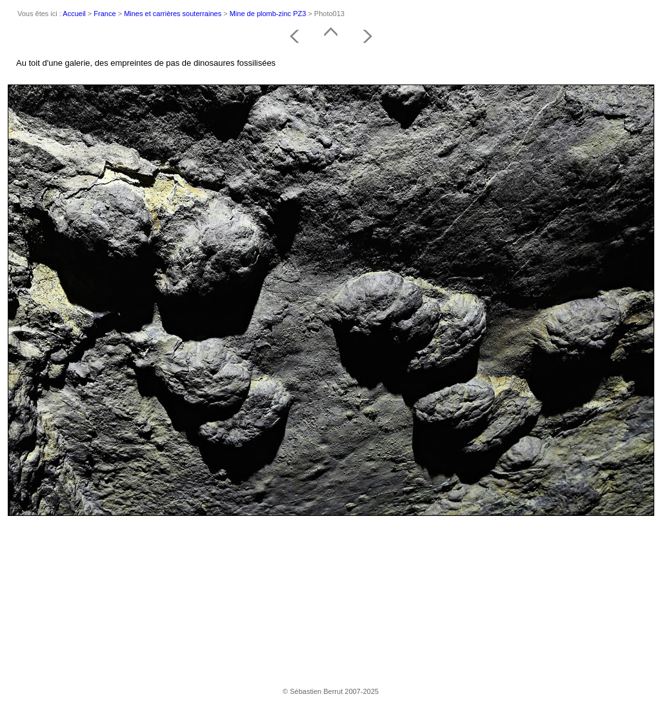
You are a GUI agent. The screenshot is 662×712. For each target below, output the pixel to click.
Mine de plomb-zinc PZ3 (268, 13)
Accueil (74, 13)
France (104, 13)
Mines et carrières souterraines (172, 13)
